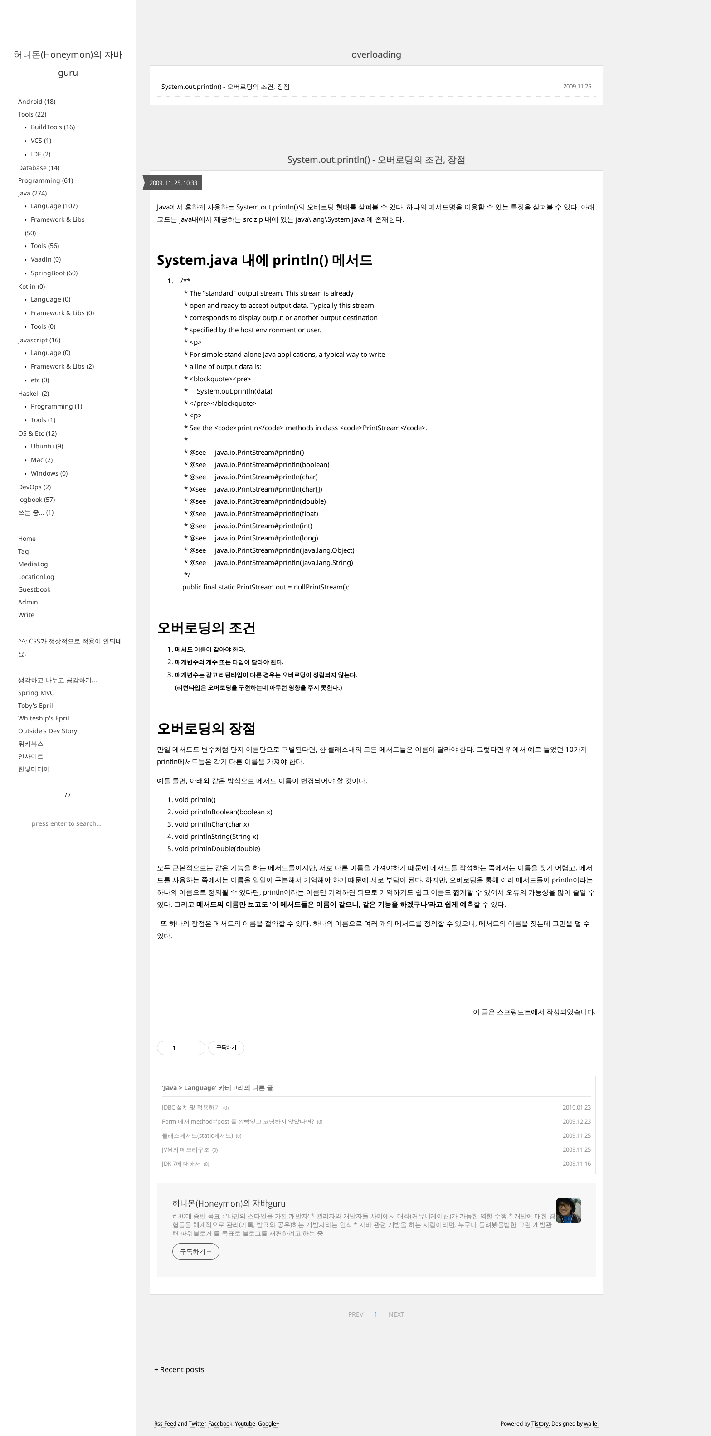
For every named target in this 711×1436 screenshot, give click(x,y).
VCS (40, 140)
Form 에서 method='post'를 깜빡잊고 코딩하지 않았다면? (238, 1121)
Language (53, 205)
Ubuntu (46, 446)
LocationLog (36, 576)
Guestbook (34, 589)
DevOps (34, 486)
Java (32, 193)
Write (26, 614)
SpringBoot (53, 272)
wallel (591, 1423)
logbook (36, 499)
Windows (48, 473)
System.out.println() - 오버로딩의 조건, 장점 (225, 86)
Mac (41, 459)
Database (38, 167)
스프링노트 (514, 1011)
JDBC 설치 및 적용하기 (191, 1107)
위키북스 (31, 743)
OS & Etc (37, 433)
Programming (45, 180)
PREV (355, 1314)
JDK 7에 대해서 (181, 1163)
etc (39, 379)
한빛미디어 (34, 768)
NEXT (396, 1314)
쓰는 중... (36, 512)
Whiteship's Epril (43, 718)
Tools (32, 114)
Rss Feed (165, 1423)
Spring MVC (36, 692)
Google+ (268, 1423)
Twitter (197, 1423)
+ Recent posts (179, 1369)
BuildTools (52, 126)
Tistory (540, 1423)
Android (36, 101)
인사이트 (31, 756)
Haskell (33, 393)
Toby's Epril (35, 705)
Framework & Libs (61, 312)
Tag (23, 551)
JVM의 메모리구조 (185, 1149)
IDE (39, 154)
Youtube (245, 1423)
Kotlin (31, 286)
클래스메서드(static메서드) (197, 1135)
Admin (28, 602)
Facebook (220, 1423)
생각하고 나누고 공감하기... (57, 680)
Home (27, 538)
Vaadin (45, 259)
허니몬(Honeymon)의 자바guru (229, 1203)
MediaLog (33, 564)
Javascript (39, 340)
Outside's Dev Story (47, 730)
